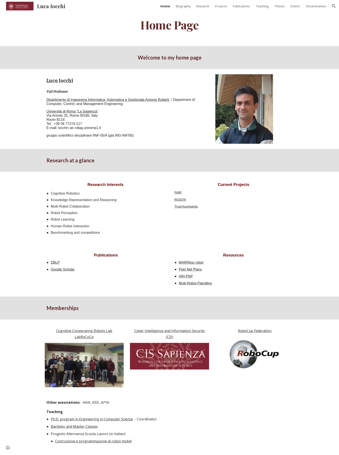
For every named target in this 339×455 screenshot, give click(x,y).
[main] (169, 24)
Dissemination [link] (316, 6)
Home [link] (165, 6)
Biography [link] (183, 6)
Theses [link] (279, 6)
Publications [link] (241, 6)
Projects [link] (221, 6)
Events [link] (295, 6)
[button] (334, 6)
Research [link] (202, 6)
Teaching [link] (262, 6)
